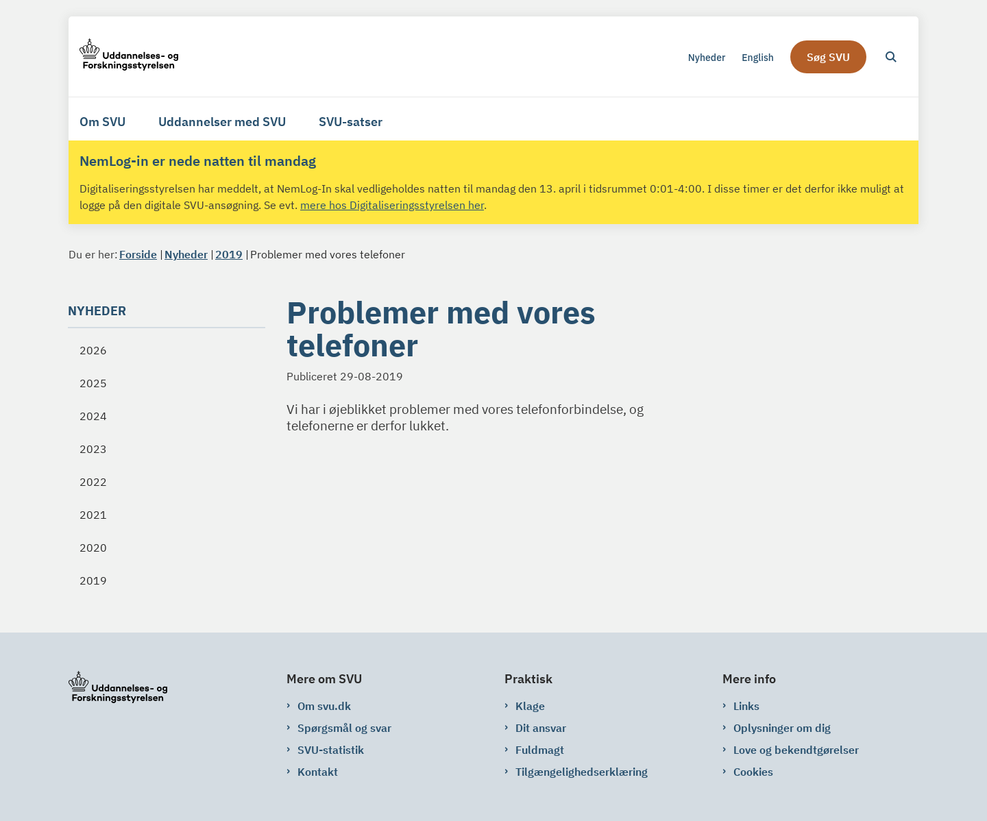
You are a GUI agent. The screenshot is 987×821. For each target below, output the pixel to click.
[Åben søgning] (891, 56)
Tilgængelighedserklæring (581, 772)
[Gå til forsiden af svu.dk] (129, 56)
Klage (530, 706)
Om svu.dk (324, 706)
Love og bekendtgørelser (796, 750)
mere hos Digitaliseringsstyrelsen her (392, 205)
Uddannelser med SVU (222, 122)
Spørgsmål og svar (344, 728)
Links (746, 706)
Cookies (753, 772)
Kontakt (317, 772)
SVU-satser (350, 122)
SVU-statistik (330, 750)
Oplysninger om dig (782, 728)
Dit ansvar (540, 728)
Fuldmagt (539, 750)
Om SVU (102, 122)
